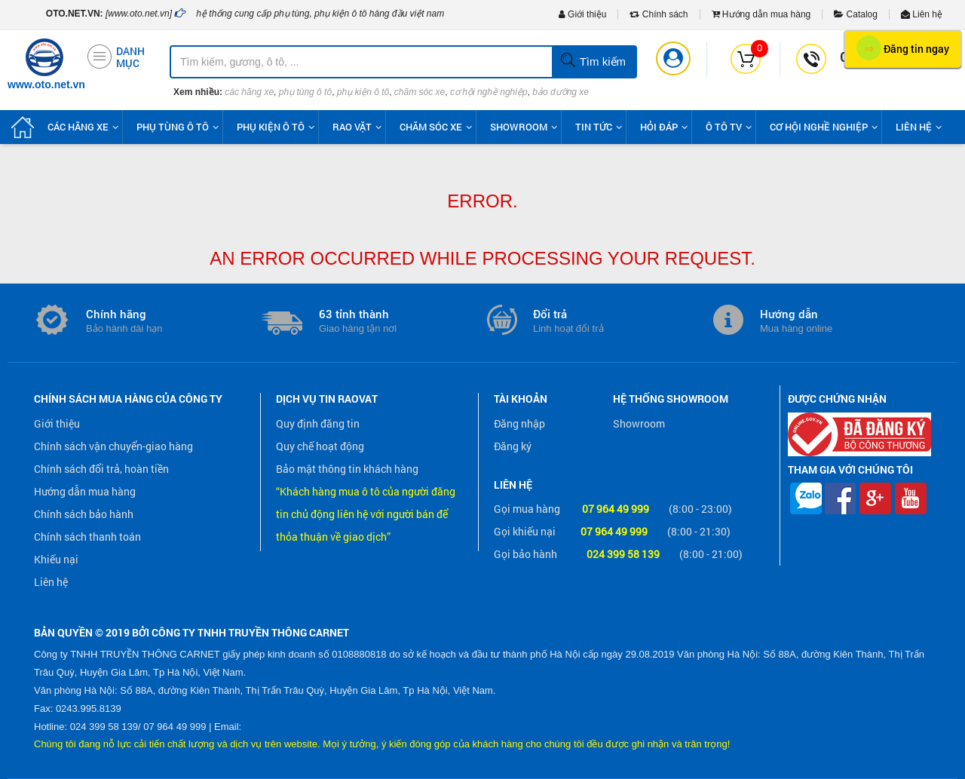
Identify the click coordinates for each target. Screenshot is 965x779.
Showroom (639, 423)
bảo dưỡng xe (560, 92)
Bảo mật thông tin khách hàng (347, 469)
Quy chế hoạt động (320, 446)
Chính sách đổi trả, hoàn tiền (101, 469)
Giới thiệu (583, 14)
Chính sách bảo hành (83, 514)
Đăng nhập (519, 423)
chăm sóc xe (419, 92)
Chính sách (659, 14)
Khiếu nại (56, 559)
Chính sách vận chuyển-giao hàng (113, 446)
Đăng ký (513, 446)
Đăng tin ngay (902, 47)
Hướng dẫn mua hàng (761, 14)
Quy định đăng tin (318, 423)
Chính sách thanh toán (87, 536)
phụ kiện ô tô (363, 92)
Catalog (856, 14)
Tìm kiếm (593, 61)
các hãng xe (249, 92)
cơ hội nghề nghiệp (489, 92)
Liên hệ (921, 14)
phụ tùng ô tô (305, 92)
